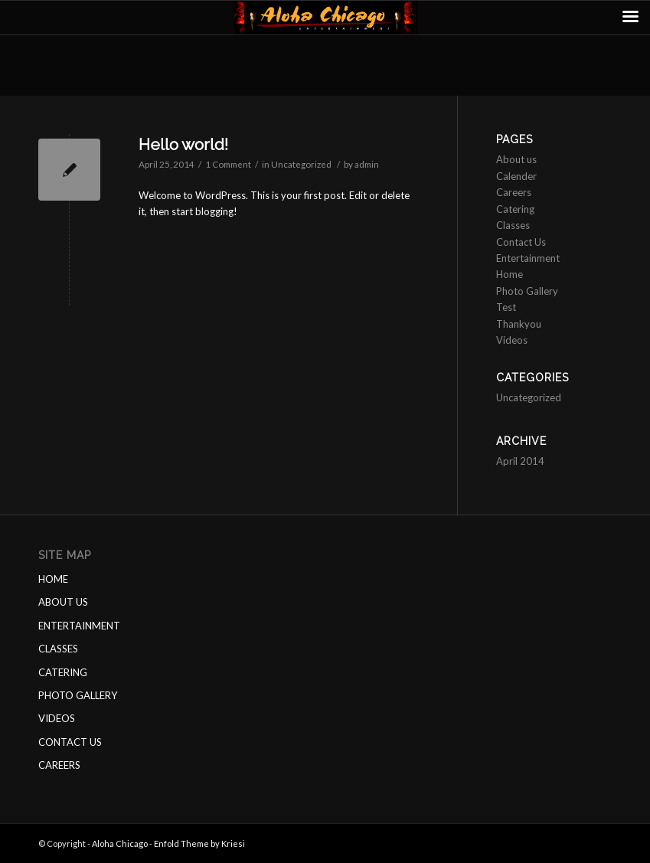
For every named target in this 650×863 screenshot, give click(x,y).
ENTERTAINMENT (79, 625)
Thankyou (518, 324)
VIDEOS (56, 718)
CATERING (62, 672)
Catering (515, 209)
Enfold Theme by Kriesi (199, 843)
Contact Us (521, 242)
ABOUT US (63, 602)
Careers (513, 192)
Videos (512, 340)
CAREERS (59, 765)
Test (506, 307)
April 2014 (520, 461)
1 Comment (228, 164)
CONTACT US (70, 742)
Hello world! (183, 144)
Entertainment (528, 258)
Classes (513, 225)
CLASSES (58, 648)
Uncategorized (301, 164)
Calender (516, 176)
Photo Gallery (527, 291)
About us (516, 159)
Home (509, 274)
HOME (53, 579)
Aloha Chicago (120, 843)
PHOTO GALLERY (77, 695)
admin (366, 164)
